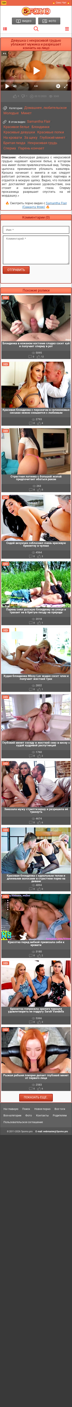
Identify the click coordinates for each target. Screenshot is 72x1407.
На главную (10, 1108)
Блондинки (40, 127)
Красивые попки (50, 132)
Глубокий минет (52, 137)
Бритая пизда (14, 143)
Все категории (12, 1115)
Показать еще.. (36, 1097)
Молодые (11, 113)
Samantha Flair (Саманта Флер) (44, 205)
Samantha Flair (38, 121)
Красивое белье (16, 127)
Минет (26, 113)
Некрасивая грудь (42, 143)
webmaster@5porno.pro (55, 1131)
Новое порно (42, 1108)
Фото (28, 1115)
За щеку (30, 137)
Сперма (9, 148)
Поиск (26, 1108)
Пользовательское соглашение (23, 1122)
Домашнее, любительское (45, 108)
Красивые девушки (19, 132)
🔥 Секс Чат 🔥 (61, 2)
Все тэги (60, 1108)
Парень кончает (31, 148)
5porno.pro (27, 1131)
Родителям (60, 1115)
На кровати (12, 137)
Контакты (42, 1115)
